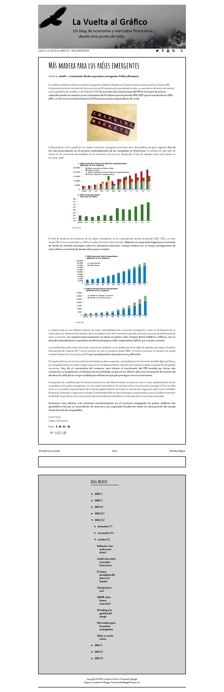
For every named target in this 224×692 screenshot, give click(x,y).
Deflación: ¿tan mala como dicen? (105, 549)
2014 (97, 645)
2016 (97, 513)
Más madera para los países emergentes (94, 65)
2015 (97, 520)
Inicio (114, 450)
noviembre (104, 532)
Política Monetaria (129, 76)
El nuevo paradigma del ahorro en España (106, 576)
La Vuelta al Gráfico (111, 679)
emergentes (111, 76)
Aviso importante (80, 50)
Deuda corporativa (94, 76)
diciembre (103, 526)
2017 (97, 507)
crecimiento (76, 76)
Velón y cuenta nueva (105, 637)
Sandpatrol (97, 682)
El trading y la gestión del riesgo (104, 613)
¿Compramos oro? (104, 589)
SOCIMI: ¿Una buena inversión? (104, 600)
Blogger (134, 679)
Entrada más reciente (49, 450)
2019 (97, 493)
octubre (102, 539)
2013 (97, 651)
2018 (97, 500)
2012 (97, 658)
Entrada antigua (177, 450)
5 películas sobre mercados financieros (106, 562)
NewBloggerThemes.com (129, 682)
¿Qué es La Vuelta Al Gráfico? (54, 50)
